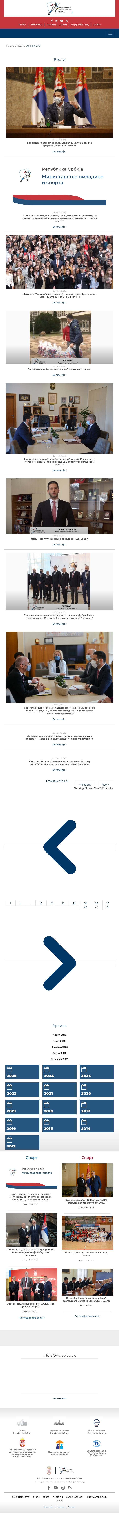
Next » (105, 784)
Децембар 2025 (59, 1059)
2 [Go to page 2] (20, 903)
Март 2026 (59, 1041)
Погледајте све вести (32, 1317)
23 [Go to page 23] (74, 903)
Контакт (96, 25)
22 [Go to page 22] (63, 903)
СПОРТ (46, 1497)
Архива (63, 25)
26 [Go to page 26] (107, 903)
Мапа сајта (51, 25)
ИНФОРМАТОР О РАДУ (96, 1497)
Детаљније (59, 151)
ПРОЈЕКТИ (58, 1497)
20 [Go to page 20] (41, 903)
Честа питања (36, 25)
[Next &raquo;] (60, 963)
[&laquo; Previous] (60, 847)
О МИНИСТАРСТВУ (20, 1497)
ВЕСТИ (36, 1497)
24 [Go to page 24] (85, 903)
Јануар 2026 (59, 1053)
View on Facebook (59, 1399)
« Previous (85, 784)
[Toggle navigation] (110, 33)
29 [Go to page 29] (107, 907)
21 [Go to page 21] (52, 903)
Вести (20, 46)
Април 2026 (59, 1035)
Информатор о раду (80, 25)
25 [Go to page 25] (97, 903)
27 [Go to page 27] (85, 907)
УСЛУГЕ (59, 1501)
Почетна (22, 25)
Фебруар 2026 (59, 1047)
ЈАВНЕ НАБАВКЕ (74, 1497)
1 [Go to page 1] (11, 903)
